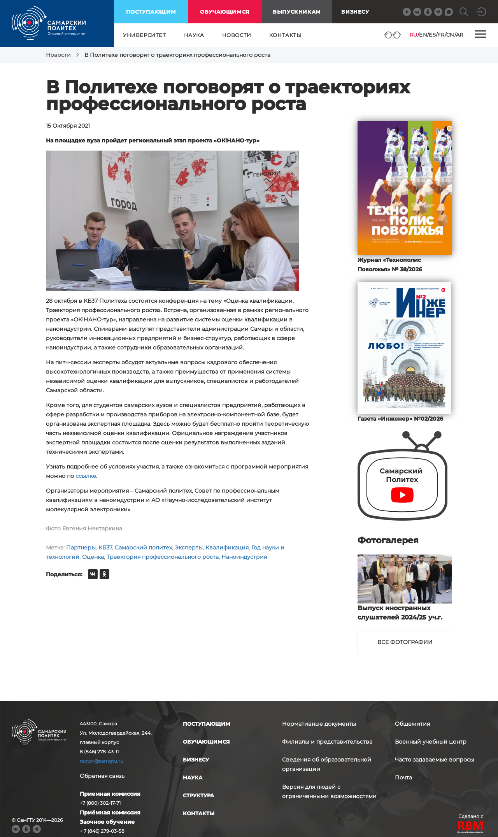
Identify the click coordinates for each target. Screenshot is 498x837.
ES (432, 35)
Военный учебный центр (430, 741)
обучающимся (225, 12)
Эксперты (189, 547)
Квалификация (227, 547)
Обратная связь (102, 775)
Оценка (93, 556)
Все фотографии (405, 642)
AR (459, 35)
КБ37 (105, 547)
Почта (403, 777)
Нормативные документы (319, 723)
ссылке (85, 475)
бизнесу (196, 759)
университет (144, 35)
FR (440, 35)
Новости (58, 54)
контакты (285, 35)
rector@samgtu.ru (101, 761)
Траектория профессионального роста (163, 556)
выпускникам (297, 12)
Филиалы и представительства (327, 741)
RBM (470, 828)
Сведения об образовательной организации (326, 764)
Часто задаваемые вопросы (434, 759)
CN (450, 35)
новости (236, 35)
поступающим (151, 12)
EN (423, 35)
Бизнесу (355, 12)
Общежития (412, 723)
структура (198, 795)
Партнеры (81, 547)
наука (194, 35)
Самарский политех (143, 547)
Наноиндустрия (244, 556)
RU (413, 35)
